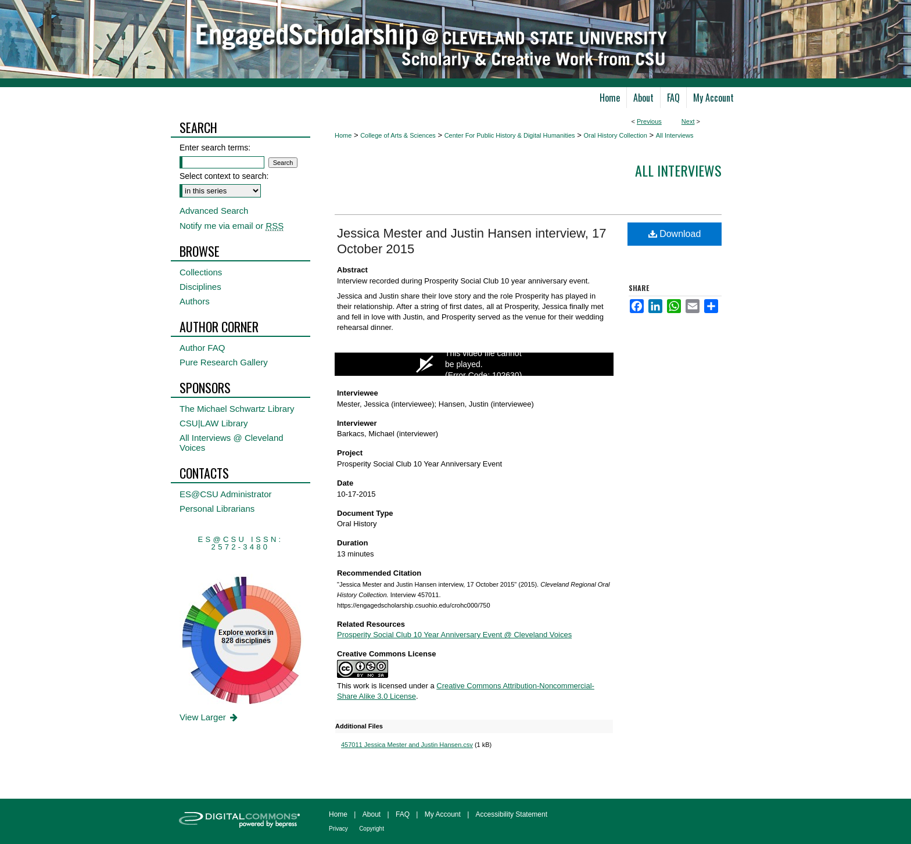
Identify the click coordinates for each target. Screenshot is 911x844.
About (372, 814)
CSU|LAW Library (214, 423)
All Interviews (675, 135)
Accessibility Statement (511, 814)
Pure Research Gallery (224, 362)
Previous (649, 121)
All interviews (678, 170)
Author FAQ (202, 348)
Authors (195, 301)
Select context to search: (224, 176)
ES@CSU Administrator (226, 494)
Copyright (371, 828)
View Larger (209, 717)
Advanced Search (214, 211)
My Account (443, 814)
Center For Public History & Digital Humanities (509, 135)
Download (674, 234)
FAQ (403, 814)
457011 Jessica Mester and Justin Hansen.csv (407, 744)
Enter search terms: (215, 147)
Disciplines (200, 287)
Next (688, 121)
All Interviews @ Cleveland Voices (232, 442)
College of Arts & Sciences (398, 135)
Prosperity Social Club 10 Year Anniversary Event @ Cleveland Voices (454, 634)
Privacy (338, 828)
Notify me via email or (232, 226)
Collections (201, 272)
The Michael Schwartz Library (237, 409)
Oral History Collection (615, 135)
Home (343, 135)
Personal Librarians (217, 508)
